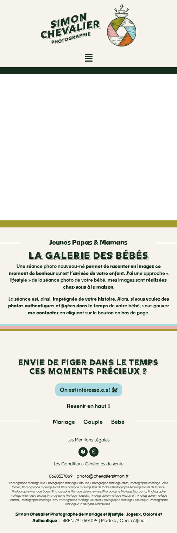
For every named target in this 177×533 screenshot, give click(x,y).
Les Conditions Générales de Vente (89, 463)
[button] (89, 57)
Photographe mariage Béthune (67, 483)
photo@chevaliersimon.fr (102, 476)
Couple (93, 422)
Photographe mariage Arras (109, 483)
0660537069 (60, 476)
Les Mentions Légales (89, 440)
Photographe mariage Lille (27, 483)
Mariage (64, 422)
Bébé (118, 422)
